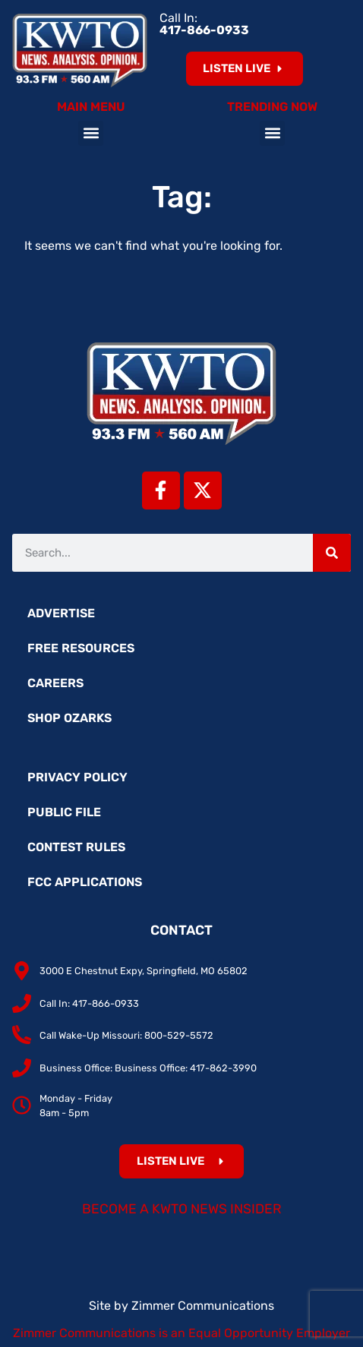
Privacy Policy (77, 777)
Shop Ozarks (69, 718)
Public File (64, 812)
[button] (90, 133)
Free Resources (80, 648)
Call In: (204, 24)
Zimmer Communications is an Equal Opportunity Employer (181, 1333)
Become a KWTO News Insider (182, 1208)
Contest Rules (76, 847)
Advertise (61, 613)
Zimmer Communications (202, 1305)
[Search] (332, 553)
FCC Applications (84, 882)
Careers (55, 683)
